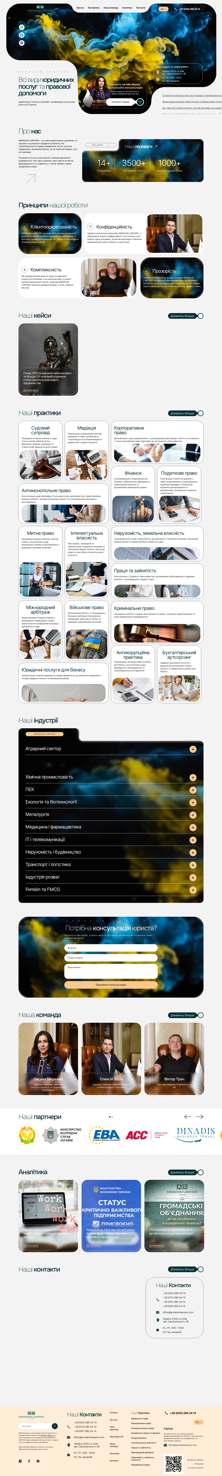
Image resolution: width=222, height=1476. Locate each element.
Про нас (80, 7)
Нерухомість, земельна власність (142, 1458)
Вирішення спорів (139, 1418)
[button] (111, 750)
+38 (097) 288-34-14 (174, 1302)
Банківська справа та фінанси (145, 1433)
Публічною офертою (46, 1435)
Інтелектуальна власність (143, 1442)
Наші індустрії (116, 1436)
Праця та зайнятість (141, 1447)
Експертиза (93, 7)
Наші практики (114, 1428)
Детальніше (30, 390)
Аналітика (127, 7)
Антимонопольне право (142, 1428)
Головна (114, 1412)
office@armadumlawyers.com (178, 1312)
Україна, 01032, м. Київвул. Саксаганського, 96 (175, 1320)
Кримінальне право (140, 1465)
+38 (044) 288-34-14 (174, 1293)
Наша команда (111, 7)
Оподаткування (138, 1438)
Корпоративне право (141, 1423)
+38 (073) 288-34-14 (174, 1298)
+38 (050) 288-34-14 (174, 1306)
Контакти (140, 7)
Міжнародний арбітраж (142, 1452)
